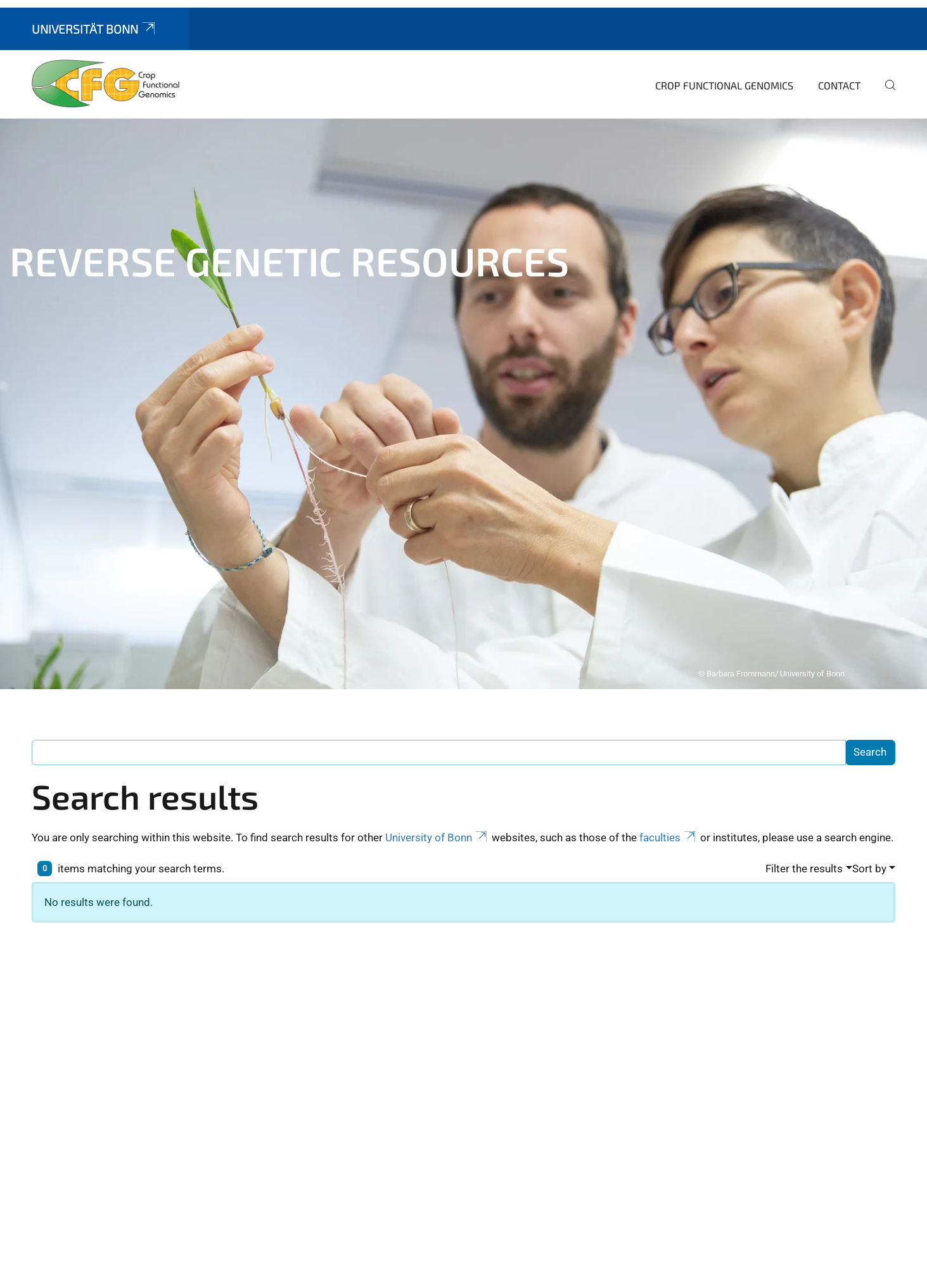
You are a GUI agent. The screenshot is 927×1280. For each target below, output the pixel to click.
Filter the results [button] (804, 688)
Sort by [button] (869, 688)
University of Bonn (437, 657)
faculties (668, 657)
